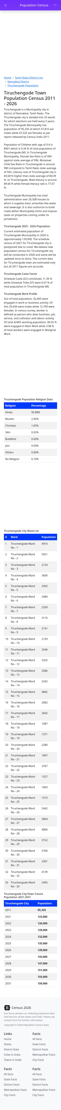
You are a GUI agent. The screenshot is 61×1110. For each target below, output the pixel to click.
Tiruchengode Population (22, 85)
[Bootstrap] (17, 1007)
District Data (11, 1049)
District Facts (40, 1049)
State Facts (39, 1044)
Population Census (34, 5)
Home (7, 77)
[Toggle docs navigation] (5, 5)
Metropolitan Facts (44, 1054)
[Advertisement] (30, 43)
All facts (37, 1039)
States (7, 1044)
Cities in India (12, 1054)
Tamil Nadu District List (29, 77)
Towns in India (12, 1060)
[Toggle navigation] (55, 5)
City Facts (38, 1060)
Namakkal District (18, 81)
